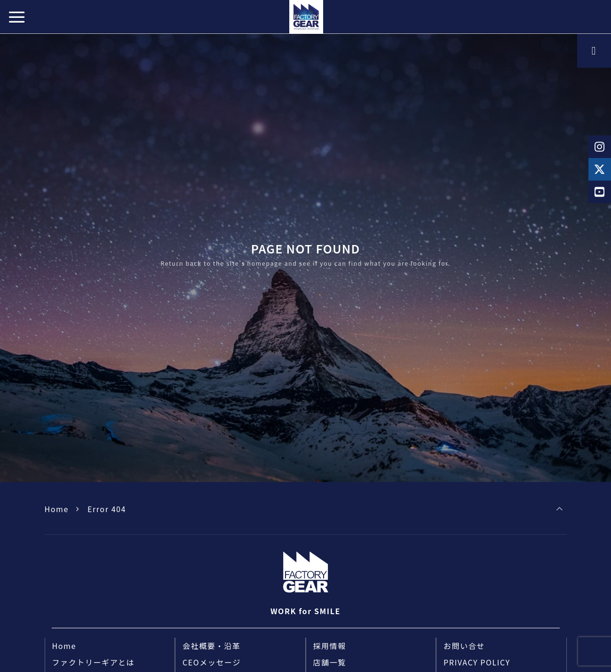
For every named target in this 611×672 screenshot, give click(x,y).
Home (57, 508)
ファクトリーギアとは (93, 662)
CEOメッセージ (212, 662)
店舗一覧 (329, 662)
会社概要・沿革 (211, 645)
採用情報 (329, 645)
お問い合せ (464, 645)
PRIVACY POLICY (477, 662)
